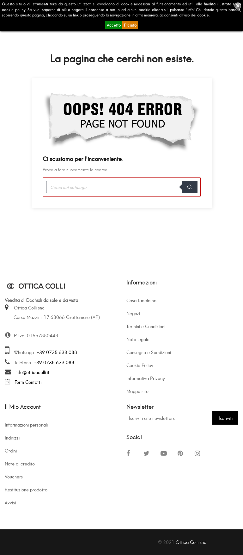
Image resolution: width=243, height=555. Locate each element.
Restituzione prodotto (26, 489)
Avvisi (10, 502)
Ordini (11, 450)
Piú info (130, 25)
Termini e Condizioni (145, 326)
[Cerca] (121, 187)
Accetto (114, 25)
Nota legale (137, 339)
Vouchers (14, 476)
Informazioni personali (26, 424)
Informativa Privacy (145, 378)
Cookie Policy (139, 365)
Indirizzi (12, 437)
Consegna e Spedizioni (148, 352)
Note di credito (20, 463)
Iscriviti (226, 417)
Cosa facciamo (141, 300)
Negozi (133, 313)
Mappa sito (137, 391)
